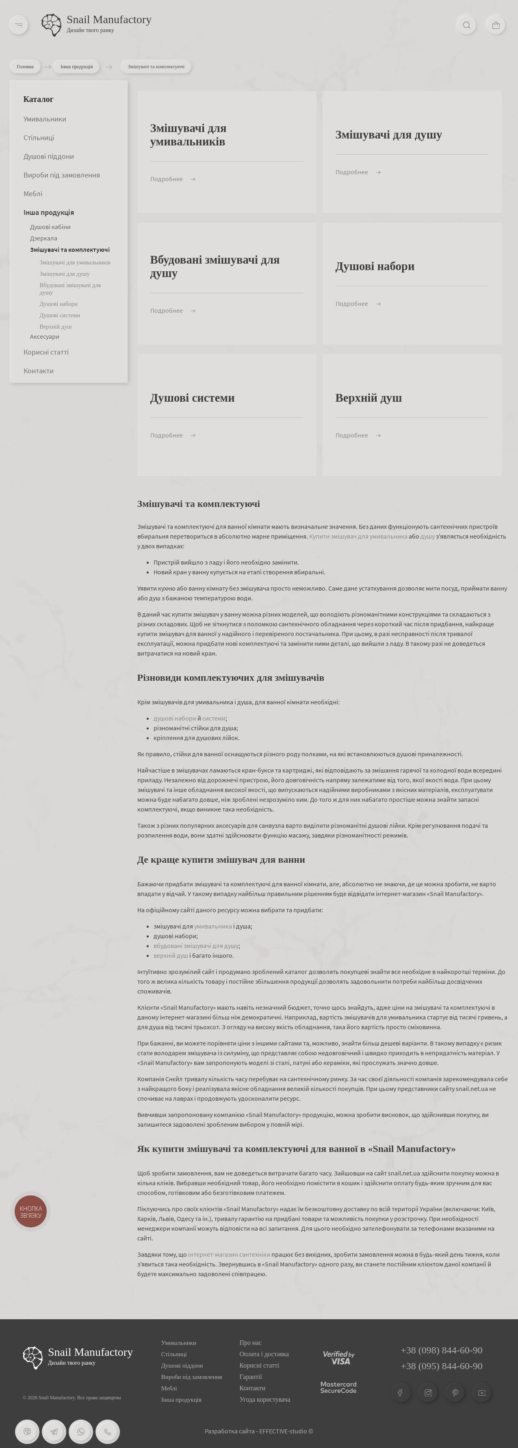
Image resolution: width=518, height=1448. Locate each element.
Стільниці (39, 137)
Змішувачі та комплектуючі (70, 249)
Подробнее (172, 179)
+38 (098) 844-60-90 (442, 1350)
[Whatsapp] (81, 1432)
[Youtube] (482, 1393)
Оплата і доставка (264, 1354)
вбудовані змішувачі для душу (196, 946)
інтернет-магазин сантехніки (229, 1254)
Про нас (250, 1342)
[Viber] (27, 1432)
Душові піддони (49, 156)
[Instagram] (428, 1393)
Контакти (39, 370)
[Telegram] (54, 1432)
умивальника (213, 926)
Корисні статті (46, 352)
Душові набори (59, 304)
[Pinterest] (455, 1393)
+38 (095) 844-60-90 (442, 1366)
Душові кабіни (50, 227)
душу (427, 536)
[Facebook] (401, 1393)
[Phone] (108, 1432)
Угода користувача (264, 1399)
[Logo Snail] (33, 1358)
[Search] (467, 25)
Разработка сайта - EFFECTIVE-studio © (259, 1431)
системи (213, 718)
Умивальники (45, 118)
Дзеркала (43, 238)
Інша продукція (80, 66)
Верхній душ (56, 326)
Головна (25, 66)
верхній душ (171, 955)
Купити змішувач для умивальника (358, 536)
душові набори (175, 718)
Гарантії (250, 1376)
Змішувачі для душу (65, 274)
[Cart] (496, 25)
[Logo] (51, 25)
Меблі (33, 193)
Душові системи (60, 315)
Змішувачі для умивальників (75, 262)
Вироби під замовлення (62, 175)
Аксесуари (44, 336)
